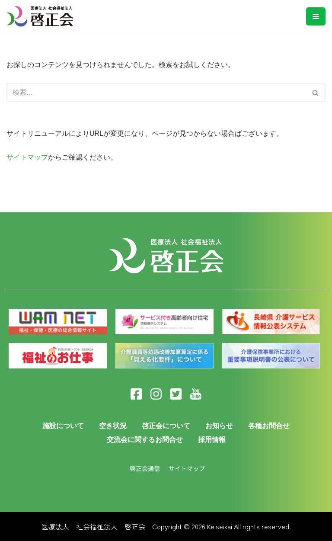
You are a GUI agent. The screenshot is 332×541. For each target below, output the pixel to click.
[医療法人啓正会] (41, 16)
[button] (315, 93)
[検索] (316, 92)
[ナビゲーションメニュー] (316, 16)
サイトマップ (27, 157)
